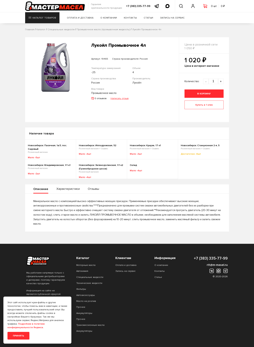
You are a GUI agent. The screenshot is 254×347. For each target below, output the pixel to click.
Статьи (148, 17)
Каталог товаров (42, 17)
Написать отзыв (120, 98)
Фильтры (81, 289)
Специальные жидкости (89, 277)
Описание (40, 189)
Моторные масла (85, 265)
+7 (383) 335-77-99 (138, 6)
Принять (18, 335)
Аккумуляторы (84, 313)
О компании (108, 17)
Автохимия (82, 271)
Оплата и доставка (80, 17)
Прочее (80, 307)
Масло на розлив (86, 301)
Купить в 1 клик (204, 104)
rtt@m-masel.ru (217, 265)
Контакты (130, 17)
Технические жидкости (89, 283)
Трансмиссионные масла (90, 325)
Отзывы (93, 189)
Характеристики (68, 189)
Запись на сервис (172, 17)
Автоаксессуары (85, 295)
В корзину (204, 93)
